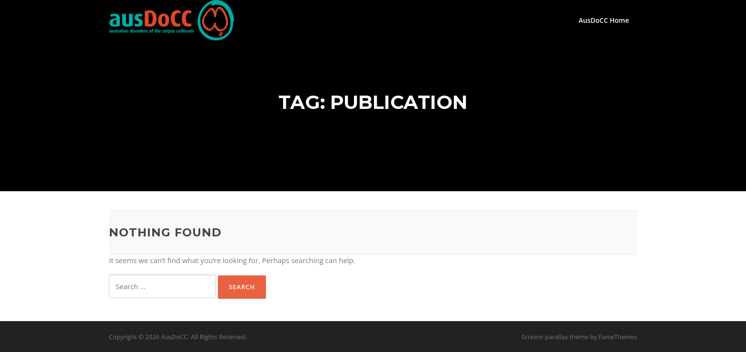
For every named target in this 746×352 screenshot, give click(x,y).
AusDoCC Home (604, 20)
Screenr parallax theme (555, 336)
